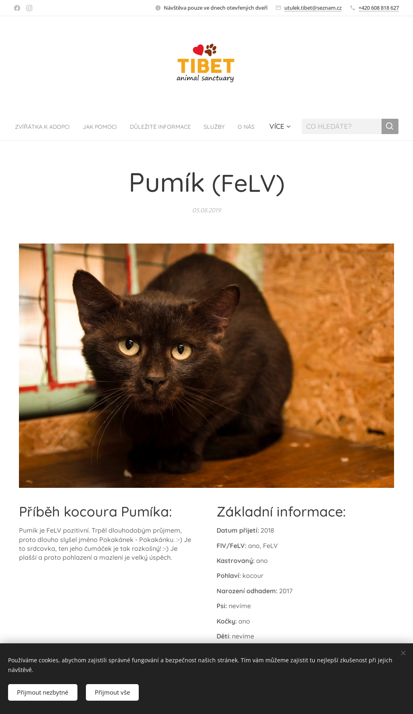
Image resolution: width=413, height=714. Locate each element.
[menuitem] (48, 126)
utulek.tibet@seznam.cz (313, 7)
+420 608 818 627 (379, 7)
